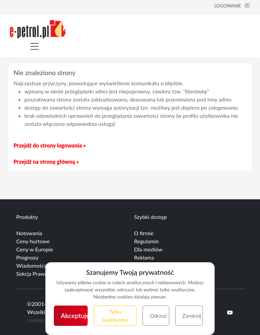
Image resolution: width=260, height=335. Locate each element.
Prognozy (27, 257)
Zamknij (191, 315)
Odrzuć (158, 315)
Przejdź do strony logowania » (50, 145)
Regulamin (146, 241)
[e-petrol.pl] (38, 28)
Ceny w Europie (34, 249)
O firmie (143, 233)
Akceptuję (74, 315)
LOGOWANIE (231, 5)
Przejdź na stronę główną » (46, 161)
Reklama (144, 257)
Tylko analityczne (115, 315)
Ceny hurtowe (33, 241)
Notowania (29, 233)
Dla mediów (148, 249)
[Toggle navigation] (34, 46)
